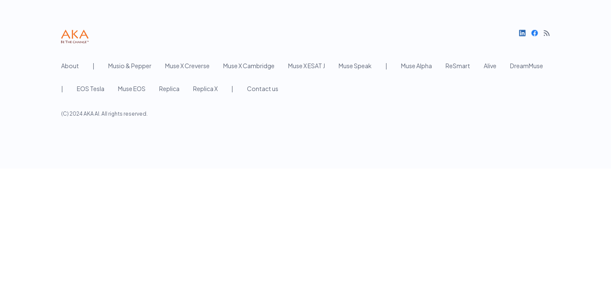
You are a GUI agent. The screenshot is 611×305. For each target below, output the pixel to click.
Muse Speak (355, 65)
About (70, 65)
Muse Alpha (416, 65)
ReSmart (458, 65)
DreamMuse (526, 65)
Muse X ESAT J (306, 65)
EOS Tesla (90, 88)
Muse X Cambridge (249, 65)
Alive (490, 65)
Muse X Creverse (187, 65)
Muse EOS (132, 88)
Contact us (262, 88)
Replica (169, 88)
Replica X (205, 88)
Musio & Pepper (129, 65)
